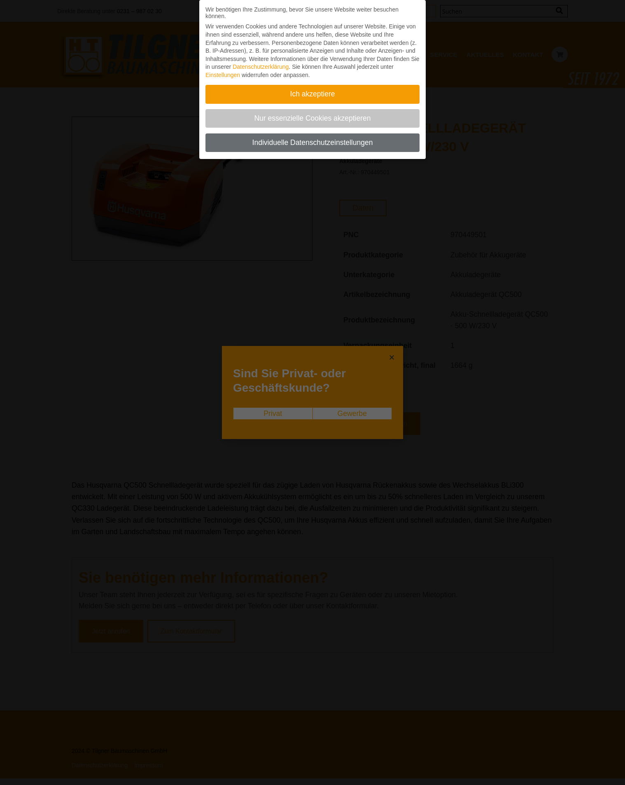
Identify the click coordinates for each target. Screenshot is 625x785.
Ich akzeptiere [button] (312, 93)
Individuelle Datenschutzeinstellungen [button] (312, 141)
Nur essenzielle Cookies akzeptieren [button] (312, 117)
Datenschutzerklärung (261, 65)
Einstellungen (222, 73)
